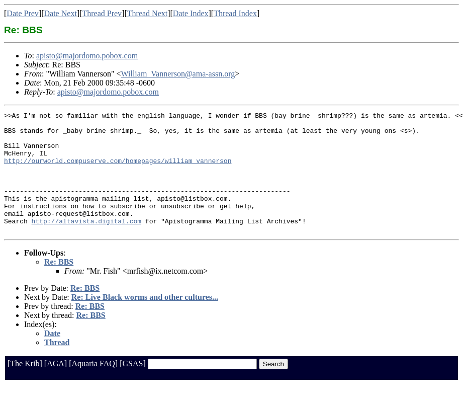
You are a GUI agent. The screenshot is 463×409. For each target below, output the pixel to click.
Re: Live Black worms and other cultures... (144, 321)
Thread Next (147, 13)
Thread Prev (102, 13)
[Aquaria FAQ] (93, 387)
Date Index (191, 13)
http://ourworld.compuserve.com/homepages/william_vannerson (117, 171)
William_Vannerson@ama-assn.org (178, 73)
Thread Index (235, 13)
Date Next (60, 13)
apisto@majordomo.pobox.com (87, 55)
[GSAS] (133, 387)
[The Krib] (25, 387)
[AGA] (55, 387)
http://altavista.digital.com (86, 243)
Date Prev (23, 13)
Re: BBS (58, 286)
